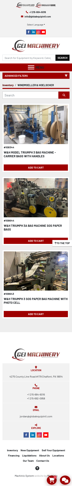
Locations (58, 455)
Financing (13, 455)
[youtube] (43, 32)
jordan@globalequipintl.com (36, 416)
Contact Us (42, 460)
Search (62, 57)
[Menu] (31, 67)
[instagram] (38, 32)
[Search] (28, 58)
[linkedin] (33, 32)
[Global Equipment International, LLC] (36, 354)
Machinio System (24, 475)
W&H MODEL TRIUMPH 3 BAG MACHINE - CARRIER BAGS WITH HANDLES (30, 154)
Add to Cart (36, 167)
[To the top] (62, 243)
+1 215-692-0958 (36, 398)
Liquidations (29, 455)
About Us (44, 455)
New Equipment (30, 450)
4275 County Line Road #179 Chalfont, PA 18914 (36, 376)
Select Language (35, 24)
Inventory (12, 450)
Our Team (28, 460)
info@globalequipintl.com (38, 16)
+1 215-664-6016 (37, 12)
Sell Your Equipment (53, 450)
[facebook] (28, 32)
